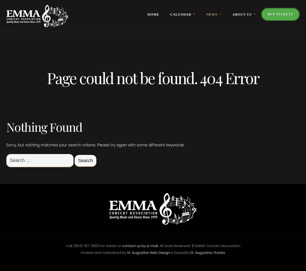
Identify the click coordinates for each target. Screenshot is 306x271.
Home (153, 14)
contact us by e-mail (140, 245)
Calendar (180, 14)
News (212, 14)
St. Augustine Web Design (148, 252)
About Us (242, 14)
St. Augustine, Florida (207, 252)
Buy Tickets (280, 14)
